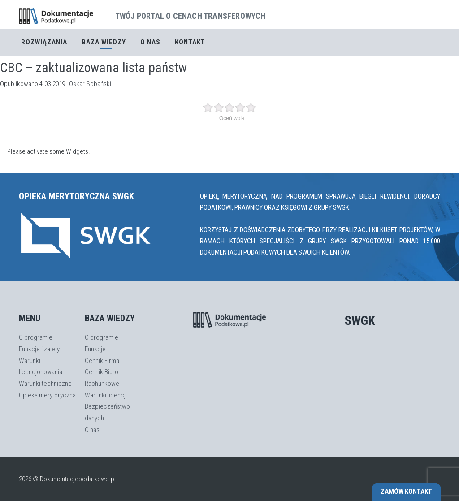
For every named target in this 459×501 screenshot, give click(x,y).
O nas (150, 42)
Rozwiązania (44, 42)
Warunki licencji (106, 395)
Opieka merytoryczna (47, 395)
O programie (35, 337)
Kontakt (190, 42)
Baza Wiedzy (104, 42)
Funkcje (95, 349)
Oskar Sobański (90, 84)
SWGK (360, 320)
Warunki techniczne (45, 384)
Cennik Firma (102, 361)
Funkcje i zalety (39, 349)
